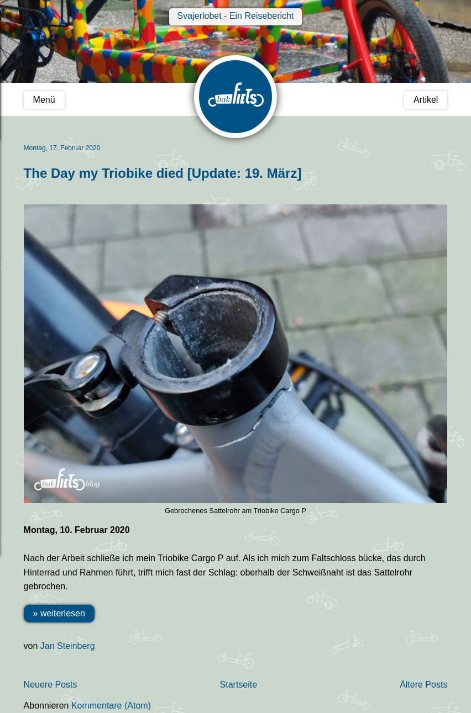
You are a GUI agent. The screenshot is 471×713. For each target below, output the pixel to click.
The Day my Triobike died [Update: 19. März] (163, 173)
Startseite (239, 684)
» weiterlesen (59, 613)
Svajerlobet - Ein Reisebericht (235, 15)
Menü (44, 99)
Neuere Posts (50, 684)
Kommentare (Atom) (111, 705)
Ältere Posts (423, 684)
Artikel (426, 99)
